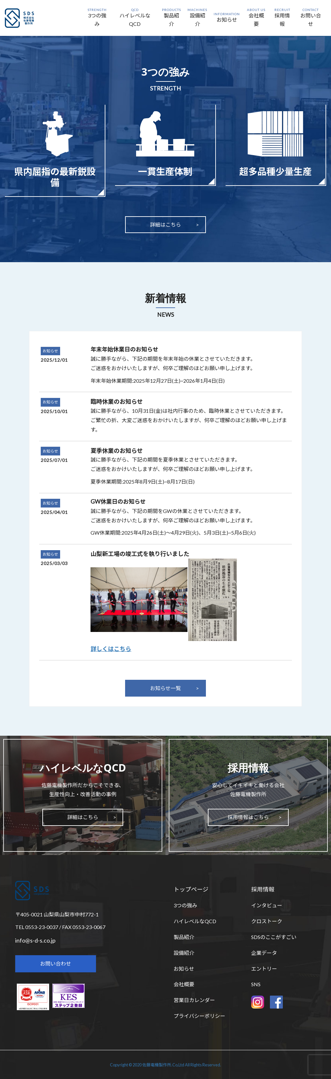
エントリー (264, 969)
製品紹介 (184, 937)
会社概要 (184, 984)
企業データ (264, 953)
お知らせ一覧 (165, 688)
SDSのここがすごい (273, 937)
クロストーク (266, 921)
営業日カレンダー (194, 1000)
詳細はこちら (165, 224)
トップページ (191, 889)
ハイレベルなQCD (195, 921)
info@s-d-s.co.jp (35, 940)
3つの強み (185, 905)
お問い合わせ (55, 963)
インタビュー (266, 905)
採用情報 (262, 889)
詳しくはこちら (111, 648)
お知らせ (50, 350)
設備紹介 (184, 953)
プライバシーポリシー (199, 1016)
